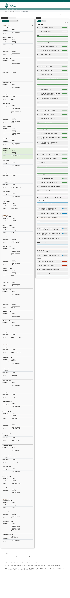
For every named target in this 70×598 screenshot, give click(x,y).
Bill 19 (38, 98)
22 (11, 407)
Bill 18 (38, 93)
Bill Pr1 (38, 261)
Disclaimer (23, 596)
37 (16, 111)
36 (12, 155)
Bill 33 (38, 154)
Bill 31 (38, 147)
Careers (59, 1)
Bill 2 (38, 31)
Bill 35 (38, 162)
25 (12, 187)
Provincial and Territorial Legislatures (33, 587)
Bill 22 (38, 110)
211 (11, 353)
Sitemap (41, 596)
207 (11, 254)
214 (12, 44)
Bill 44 (38, 197)
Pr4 (13, 264)
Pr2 (16, 134)
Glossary (7, 589)
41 (16, 144)
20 (11, 99)
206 (19, 253)
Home (6, 11)
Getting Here (64, 1)
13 (19, 375)
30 (12, 134)
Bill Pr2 (38, 265)
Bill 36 (38, 166)
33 (11, 111)
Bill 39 (38, 178)
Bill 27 (38, 129)
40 (12, 99)
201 (16, 337)
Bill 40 (38, 182)
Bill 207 (38, 228)
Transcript (13, 29)
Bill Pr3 (38, 269)
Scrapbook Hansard (34, 569)
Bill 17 (38, 89)
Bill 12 (38, 70)
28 (16, 109)
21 (17, 133)
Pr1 (15, 134)
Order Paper (13, 30)
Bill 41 (38, 186)
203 (18, 337)
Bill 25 (38, 122)
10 (11, 109)
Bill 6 (38, 46)
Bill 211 (38, 242)
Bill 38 (38, 174)
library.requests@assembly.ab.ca (26, 560)
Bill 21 (38, 106)
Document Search (65, 14)
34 (12, 111)
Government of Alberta (31, 581)
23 (12, 397)
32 (20, 109)
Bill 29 (38, 137)
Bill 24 (38, 118)
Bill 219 (38, 255)
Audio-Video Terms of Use (11, 590)
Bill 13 (38, 74)
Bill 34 (38, 158)
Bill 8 (38, 54)
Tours (7, 586)
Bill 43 (38, 193)
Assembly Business (11, 11)
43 (11, 112)
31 (18, 109)
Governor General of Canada (32, 586)
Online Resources (9, 587)
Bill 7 (38, 50)
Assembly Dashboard (10, 583)
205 (20, 337)
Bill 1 (38, 27)
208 (17, 208)
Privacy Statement (28, 596)
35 (13, 111)
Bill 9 (38, 58)
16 (15, 133)
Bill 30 (38, 142)
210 (11, 441)
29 (17, 109)
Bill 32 (38, 150)
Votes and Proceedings (15, 32)
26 (19, 133)
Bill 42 (38, 190)
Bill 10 (38, 61)
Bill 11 (38, 66)
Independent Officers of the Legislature (13, 588)
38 (17, 111)
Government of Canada (31, 585)
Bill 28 (38, 133)
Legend (66, 22)
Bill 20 (38, 102)
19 (15, 462)
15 (14, 133)
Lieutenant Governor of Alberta (33, 582)
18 (11, 352)
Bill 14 (38, 78)
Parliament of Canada (31, 583)
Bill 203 (38, 213)
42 (13, 99)
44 (11, 33)
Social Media (37, 596)
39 (13, 144)
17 (12, 376)
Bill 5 (38, 42)
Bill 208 (38, 233)
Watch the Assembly (10, 582)
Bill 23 (38, 114)
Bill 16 (38, 85)
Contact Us (54, 578)
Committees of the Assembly (11, 585)
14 (12, 109)
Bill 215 (38, 250)
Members (8, 581)
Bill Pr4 (38, 273)
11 (16, 375)
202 (12, 472)
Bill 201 (38, 203)
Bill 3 (38, 35)
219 (12, 33)
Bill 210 (38, 238)
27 (11, 134)
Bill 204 (38, 217)
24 (18, 133)
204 (18, 483)
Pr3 (18, 134)
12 (13, 133)
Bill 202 (38, 208)
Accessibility (33, 596)
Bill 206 (38, 224)
